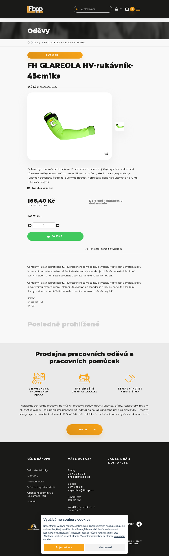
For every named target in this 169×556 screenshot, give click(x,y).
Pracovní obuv (35, 481)
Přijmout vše (64, 547)
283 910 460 (74, 500)
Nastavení (105, 547)
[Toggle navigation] (138, 9)
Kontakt (31, 501)
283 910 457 (74, 497)
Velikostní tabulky (37, 470)
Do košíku (55, 236)
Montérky (32, 476)
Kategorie (51, 55)
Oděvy (37, 42)
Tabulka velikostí (40, 188)
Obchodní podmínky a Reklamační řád (40, 494)
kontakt (84, 429)
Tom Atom (133, 544)
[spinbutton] (44, 225)
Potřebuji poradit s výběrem (104, 249)
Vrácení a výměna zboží (41, 487)
